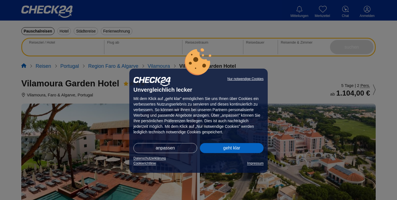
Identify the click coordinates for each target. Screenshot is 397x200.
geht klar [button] (231, 148)
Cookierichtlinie (144, 163)
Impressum (255, 163)
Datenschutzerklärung (149, 158)
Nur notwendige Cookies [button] (245, 79)
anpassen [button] (165, 148)
